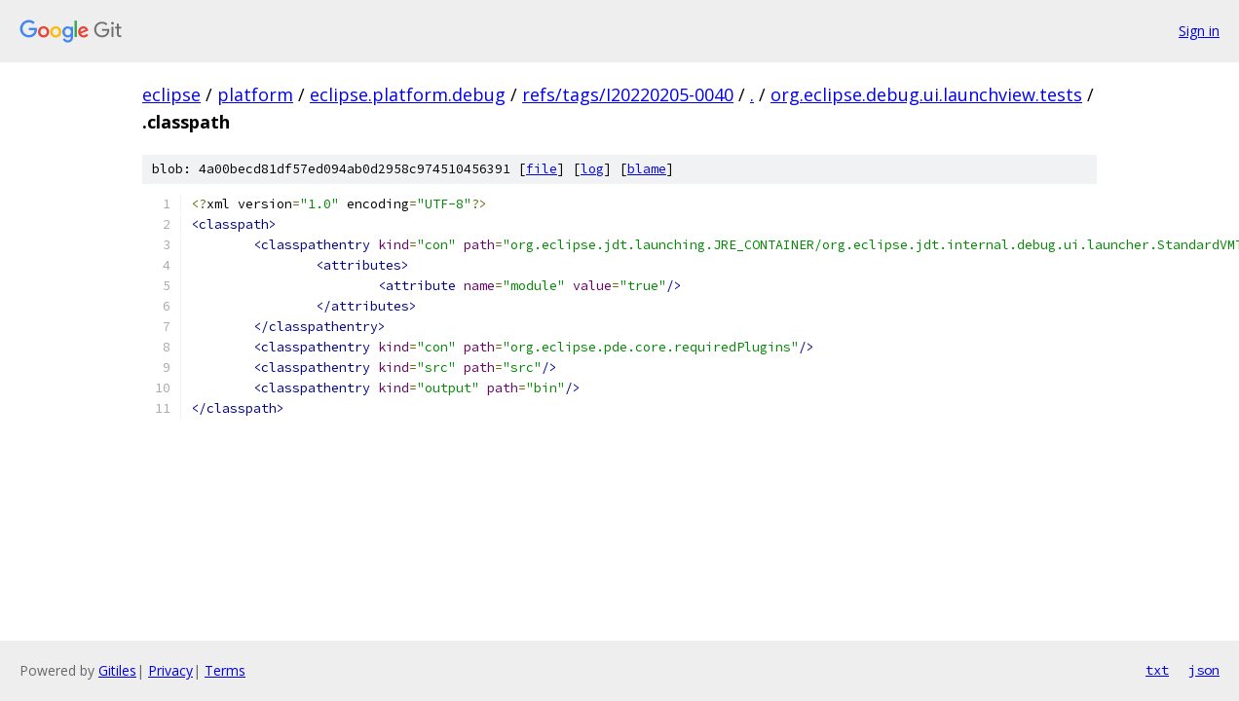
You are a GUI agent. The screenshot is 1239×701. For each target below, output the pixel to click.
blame (646, 169)
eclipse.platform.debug (408, 94)
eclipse (171, 94)
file (541, 169)
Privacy (170, 670)
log (592, 169)
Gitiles (117, 670)
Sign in (1199, 30)
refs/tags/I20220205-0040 (627, 94)
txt (1157, 670)
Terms (225, 670)
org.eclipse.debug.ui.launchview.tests (926, 94)
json (1204, 670)
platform (255, 94)
